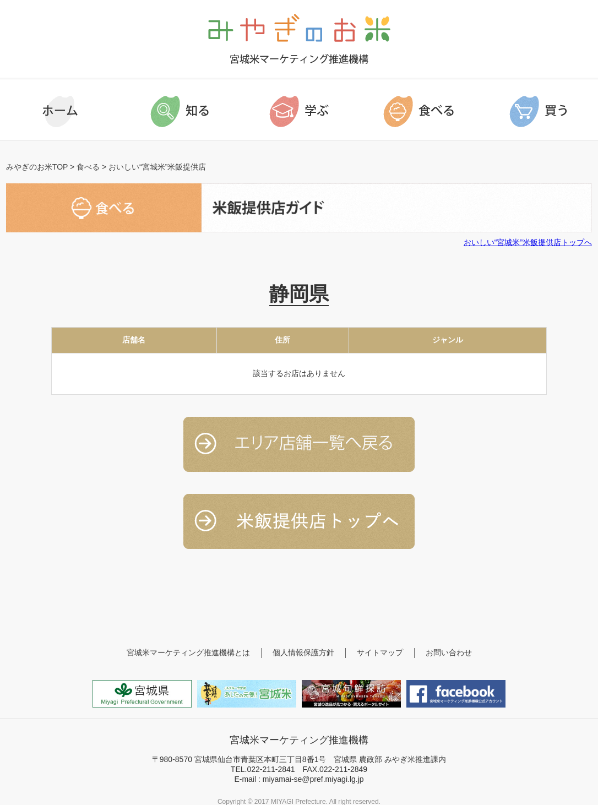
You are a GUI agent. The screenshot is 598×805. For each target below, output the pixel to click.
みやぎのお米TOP (37, 166)
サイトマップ (380, 652)
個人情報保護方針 (303, 652)
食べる (88, 166)
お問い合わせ (449, 652)
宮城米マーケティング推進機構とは (188, 652)
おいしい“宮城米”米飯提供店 (157, 166)
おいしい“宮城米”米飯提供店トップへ (528, 242)
